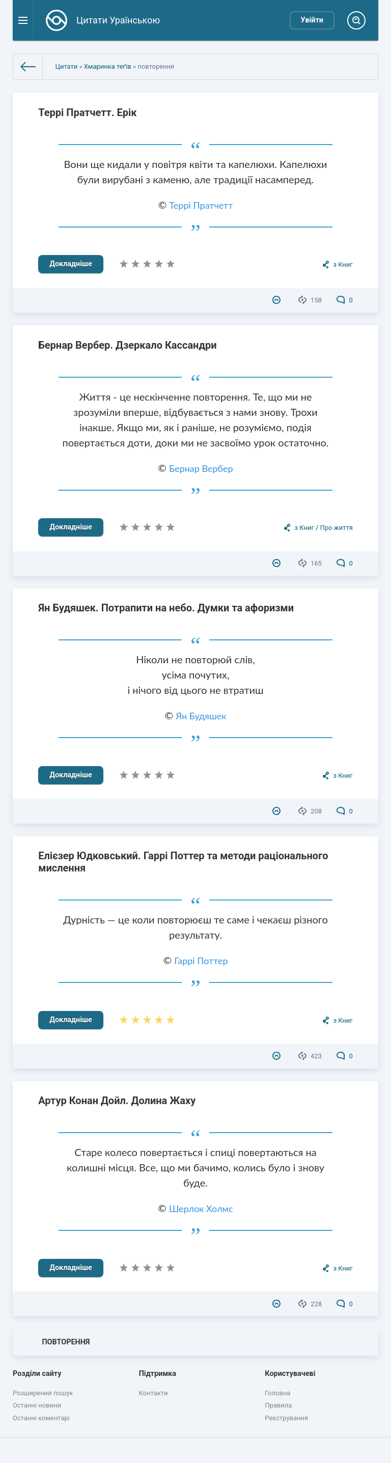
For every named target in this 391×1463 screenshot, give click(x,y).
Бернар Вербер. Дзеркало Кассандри (127, 345)
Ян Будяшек (201, 715)
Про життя (336, 527)
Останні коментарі (41, 1418)
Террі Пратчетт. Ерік (87, 112)
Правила (278, 1405)
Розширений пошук (43, 1393)
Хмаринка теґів (107, 66)
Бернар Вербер (201, 468)
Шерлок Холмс (201, 1208)
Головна (277, 1393)
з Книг (342, 264)
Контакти (153, 1393)
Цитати (66, 66)
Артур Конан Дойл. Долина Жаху (117, 1100)
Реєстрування (286, 1418)
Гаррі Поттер (201, 960)
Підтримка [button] (157, 1373)
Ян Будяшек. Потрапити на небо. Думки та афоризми (166, 608)
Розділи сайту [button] (37, 1373)
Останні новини (37, 1405)
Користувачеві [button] (290, 1373)
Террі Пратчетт (201, 205)
